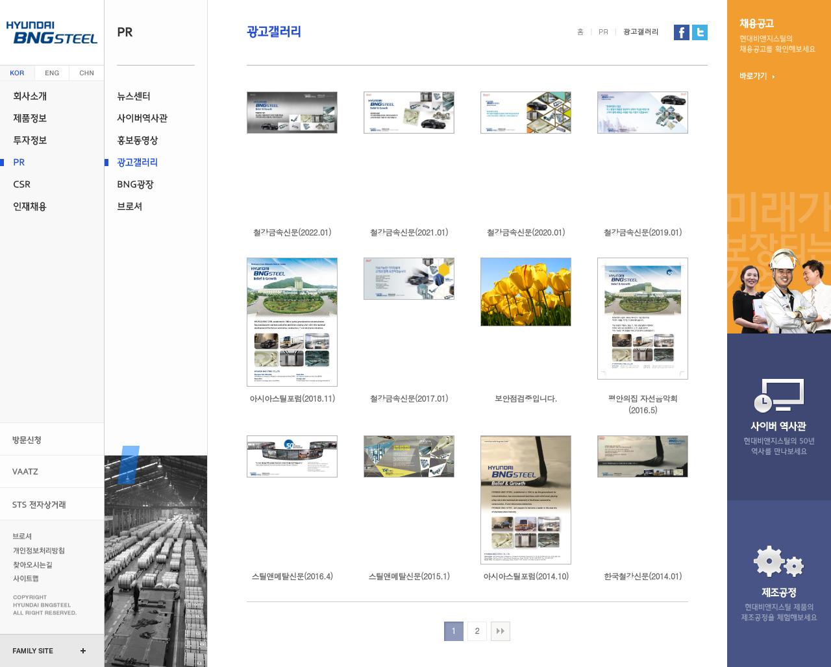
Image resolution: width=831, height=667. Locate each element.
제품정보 (52, 118)
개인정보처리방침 (40, 550)
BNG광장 (156, 184)
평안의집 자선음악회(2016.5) (642, 404)
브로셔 (156, 206)
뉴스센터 (156, 96)
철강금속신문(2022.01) (292, 231)
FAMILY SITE (33, 651)
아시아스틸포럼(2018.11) (291, 398)
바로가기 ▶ (757, 76)
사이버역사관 (156, 118)
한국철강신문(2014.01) (643, 575)
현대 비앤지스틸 (51, 32)
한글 (17, 73)
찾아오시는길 (40, 564)
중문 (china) (86, 73)
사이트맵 (40, 579)
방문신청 (52, 439)
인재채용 (52, 206)
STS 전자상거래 (52, 504)
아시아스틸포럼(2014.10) (525, 575)
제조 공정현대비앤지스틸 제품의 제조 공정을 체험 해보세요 (779, 583)
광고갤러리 (156, 162)
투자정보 (52, 140)
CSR (52, 184)
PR (52, 162)
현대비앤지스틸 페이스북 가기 (681, 32)
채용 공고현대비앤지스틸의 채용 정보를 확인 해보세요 (777, 35)
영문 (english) (52, 73)
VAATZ (52, 471)
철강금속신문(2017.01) (409, 398)
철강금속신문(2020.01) (526, 231)
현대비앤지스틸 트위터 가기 (700, 32)
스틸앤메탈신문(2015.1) (409, 575)
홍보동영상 (156, 140)
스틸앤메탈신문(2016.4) (292, 575)
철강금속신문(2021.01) (409, 231)
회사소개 (52, 96)
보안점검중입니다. (526, 398)
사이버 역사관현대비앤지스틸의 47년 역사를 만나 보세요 (779, 417)
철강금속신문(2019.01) (643, 231)
